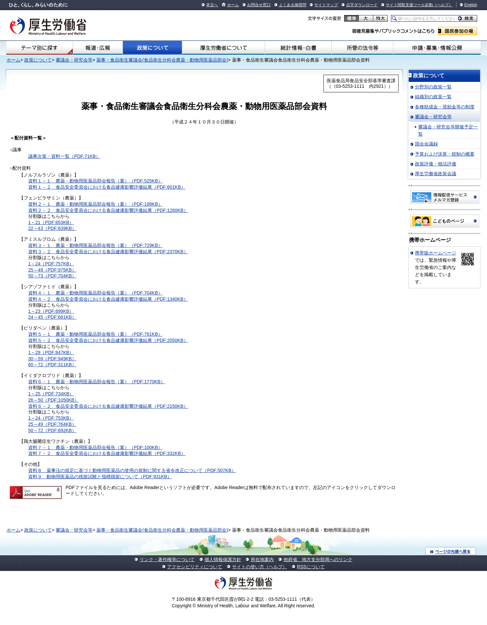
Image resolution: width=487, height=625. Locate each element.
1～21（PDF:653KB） (51, 222)
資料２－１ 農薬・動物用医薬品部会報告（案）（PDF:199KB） (95, 204)
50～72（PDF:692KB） (52, 430)
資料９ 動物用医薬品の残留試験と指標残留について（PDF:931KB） (100, 476)
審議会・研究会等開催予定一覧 (448, 130)
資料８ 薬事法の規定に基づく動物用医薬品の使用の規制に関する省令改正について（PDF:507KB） (132, 470)
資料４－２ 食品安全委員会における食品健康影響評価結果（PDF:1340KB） (108, 299)
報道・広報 (98, 48)
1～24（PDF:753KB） (51, 418)
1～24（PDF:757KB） (51, 263)
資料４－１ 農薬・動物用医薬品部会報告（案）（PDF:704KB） (95, 292)
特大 (380, 18)
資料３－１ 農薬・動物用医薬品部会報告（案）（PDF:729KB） (95, 245)
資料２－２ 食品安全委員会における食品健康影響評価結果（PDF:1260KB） (108, 210)
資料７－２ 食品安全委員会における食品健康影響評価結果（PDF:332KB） (106, 453)
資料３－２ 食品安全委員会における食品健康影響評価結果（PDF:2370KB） (108, 251)
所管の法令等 (362, 48)
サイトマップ (326, 5)
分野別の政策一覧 (433, 86)
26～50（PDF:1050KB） (53, 400)
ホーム (233, 5)
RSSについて (311, 566)
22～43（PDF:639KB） (52, 228)
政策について (152, 48)
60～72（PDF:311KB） (52, 364)
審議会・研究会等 (74, 60)
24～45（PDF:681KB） (52, 317)
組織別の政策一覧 (433, 96)
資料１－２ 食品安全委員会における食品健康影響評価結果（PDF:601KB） (106, 187)
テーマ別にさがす (39, 48)
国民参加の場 (457, 31)
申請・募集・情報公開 (437, 48)
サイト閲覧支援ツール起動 (409, 5)
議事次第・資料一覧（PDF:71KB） (64, 156)
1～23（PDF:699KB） (51, 311)
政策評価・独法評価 (435, 163)
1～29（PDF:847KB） (51, 352)
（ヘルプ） (443, 5)
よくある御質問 (292, 5)
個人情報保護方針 (223, 559)
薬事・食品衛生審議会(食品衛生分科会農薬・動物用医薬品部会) (162, 60)
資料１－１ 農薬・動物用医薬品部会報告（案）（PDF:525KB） (95, 180)
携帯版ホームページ (435, 253)
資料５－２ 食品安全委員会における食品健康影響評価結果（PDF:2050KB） (108, 340)
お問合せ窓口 (259, 5)
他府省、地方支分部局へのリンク (317, 559)
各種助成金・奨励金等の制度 (445, 106)
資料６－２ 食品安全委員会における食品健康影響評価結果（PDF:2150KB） (108, 406)
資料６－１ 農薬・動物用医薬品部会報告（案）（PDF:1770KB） (96, 381)
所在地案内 (262, 559)
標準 (351, 18)
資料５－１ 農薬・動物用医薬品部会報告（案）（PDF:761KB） (95, 334)
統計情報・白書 (298, 48)
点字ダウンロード (362, 5)
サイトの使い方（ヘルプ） (259, 566)
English (470, 5)
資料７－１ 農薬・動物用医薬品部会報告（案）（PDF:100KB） (95, 447)
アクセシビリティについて (194, 566)
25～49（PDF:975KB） (52, 270)
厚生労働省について (223, 48)
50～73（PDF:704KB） (52, 275)
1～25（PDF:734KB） (51, 393)
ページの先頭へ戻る (450, 551)
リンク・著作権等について (167, 559)
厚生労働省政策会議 (435, 173)
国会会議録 (426, 143)
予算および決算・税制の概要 (445, 154)
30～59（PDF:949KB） (52, 358)
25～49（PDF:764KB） (52, 424)
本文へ (212, 5)
